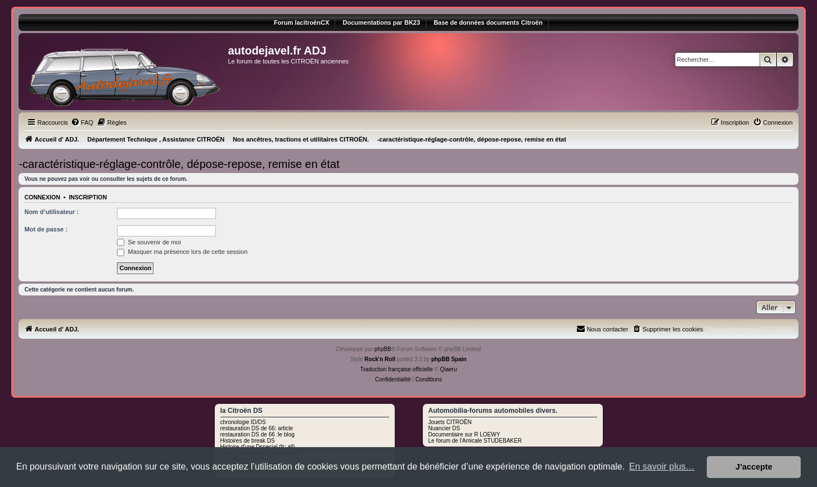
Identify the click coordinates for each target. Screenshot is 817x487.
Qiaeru (448, 369)
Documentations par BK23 (382, 22)
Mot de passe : (45, 229)
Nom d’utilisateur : (51, 211)
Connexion (42, 197)
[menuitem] (82, 122)
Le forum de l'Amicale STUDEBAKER (475, 441)
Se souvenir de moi (148, 242)
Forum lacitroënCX (301, 22)
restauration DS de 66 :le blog (257, 434)
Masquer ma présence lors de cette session (182, 251)
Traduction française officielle (396, 369)
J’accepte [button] (754, 466)
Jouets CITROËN (450, 422)
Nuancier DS (444, 428)
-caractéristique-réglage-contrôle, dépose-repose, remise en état (179, 164)
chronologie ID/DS (243, 422)
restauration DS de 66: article (257, 428)
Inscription (88, 197)
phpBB (382, 349)
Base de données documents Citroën (488, 22)
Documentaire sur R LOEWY (464, 434)
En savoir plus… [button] (662, 466)
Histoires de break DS (247, 441)
